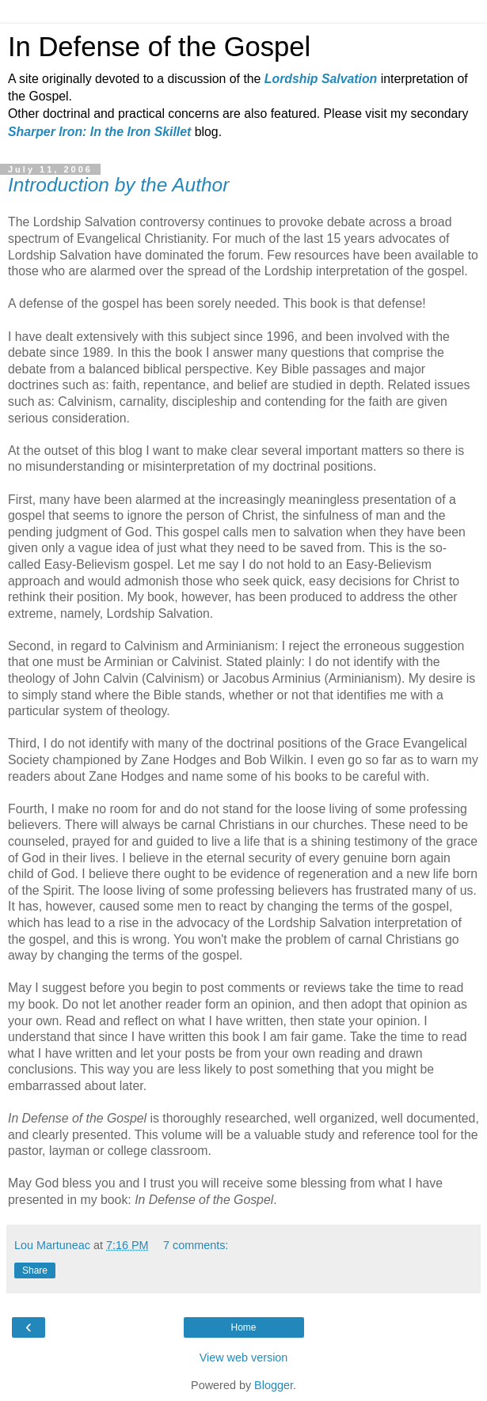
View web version (244, 1357)
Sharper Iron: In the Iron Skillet (99, 131)
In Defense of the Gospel (159, 47)
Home (243, 1327)
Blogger (273, 1385)
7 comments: (195, 1245)
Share (35, 1270)
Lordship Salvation (320, 78)
